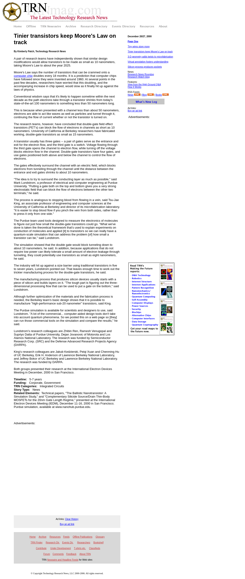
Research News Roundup (141, 74)
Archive (42, 537)
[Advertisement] (43, 468)
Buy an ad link (135, 110)
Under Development (60, 548)
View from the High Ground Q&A (144, 84)
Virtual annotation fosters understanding (148, 61)
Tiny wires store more (139, 46)
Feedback (71, 554)
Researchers (83, 542)
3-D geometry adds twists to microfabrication (150, 56)
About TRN (85, 554)
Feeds (66, 537)
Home (32, 537)
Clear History (71, 519)
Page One (133, 41)
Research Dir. (53, 542)
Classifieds (94, 548)
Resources (55, 537)
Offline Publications (82, 537)
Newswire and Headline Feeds (62, 560)
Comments (57, 554)
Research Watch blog (139, 77)
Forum (46, 554)
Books (159, 95)
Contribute (41, 548)
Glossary (99, 537)
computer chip (23, 75)
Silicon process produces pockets (145, 67)
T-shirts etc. (80, 548)
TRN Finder (37, 542)
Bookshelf (98, 542)
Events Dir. (67, 542)
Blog (144, 95)
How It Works (134, 87)
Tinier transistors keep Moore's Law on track (150, 51)
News (130, 95)
